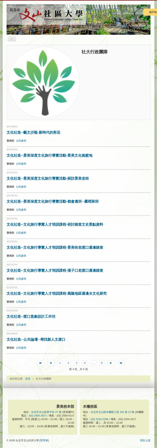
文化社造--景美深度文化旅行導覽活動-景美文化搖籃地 (49, 155)
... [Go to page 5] (93, 362)
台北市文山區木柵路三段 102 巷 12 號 (112, 412)
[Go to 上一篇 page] (50, 363)
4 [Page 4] (84, 362)
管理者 (44, 440)
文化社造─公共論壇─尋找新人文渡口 (36, 339)
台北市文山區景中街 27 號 (46, 412)
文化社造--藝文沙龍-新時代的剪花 (33, 132)
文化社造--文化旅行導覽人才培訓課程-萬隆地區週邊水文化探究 (57, 293)
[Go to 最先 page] (40, 363)
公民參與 (21, 140)
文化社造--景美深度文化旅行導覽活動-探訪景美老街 (48, 178)
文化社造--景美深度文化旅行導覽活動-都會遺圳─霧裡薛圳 (53, 201)
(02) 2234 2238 (99, 419)
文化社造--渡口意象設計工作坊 (31, 316)
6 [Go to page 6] (102, 362)
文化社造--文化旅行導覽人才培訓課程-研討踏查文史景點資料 (55, 224)
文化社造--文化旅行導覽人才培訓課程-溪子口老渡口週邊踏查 (55, 270)
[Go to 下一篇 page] (111, 363)
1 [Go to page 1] (60, 362)
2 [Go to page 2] (68, 362)
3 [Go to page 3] (76, 362)
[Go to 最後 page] (121, 363)
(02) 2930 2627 (37, 415)
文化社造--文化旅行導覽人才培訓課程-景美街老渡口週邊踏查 (55, 247)
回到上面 (145, 440)
